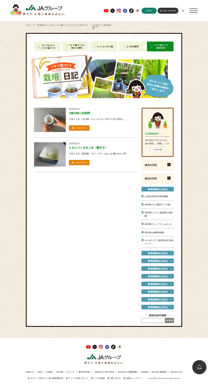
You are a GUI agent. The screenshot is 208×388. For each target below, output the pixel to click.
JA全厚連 (144, 372)
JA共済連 (59, 372)
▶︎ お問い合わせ (114, 378)
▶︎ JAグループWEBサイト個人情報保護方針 (45, 378)
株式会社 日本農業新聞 (127, 372)
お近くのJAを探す (169, 10)
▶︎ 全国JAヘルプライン (133, 378)
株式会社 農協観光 (159, 372)
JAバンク (71, 372)
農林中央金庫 (84, 372)
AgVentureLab (176, 372)
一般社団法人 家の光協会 (103, 372)
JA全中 (40, 372)
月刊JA (149, 10)
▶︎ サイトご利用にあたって (77, 378)
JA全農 (49, 372)
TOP (199, 368)
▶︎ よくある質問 (98, 378)
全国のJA (29, 372)
